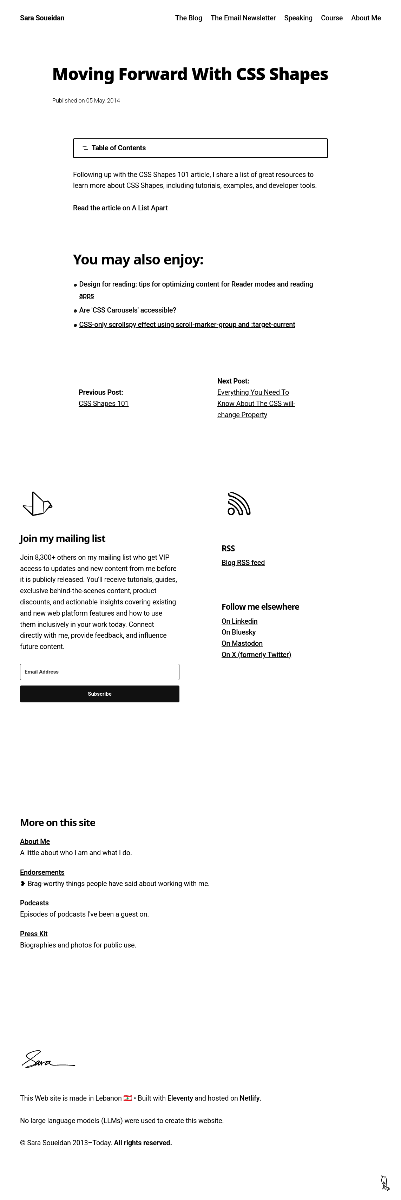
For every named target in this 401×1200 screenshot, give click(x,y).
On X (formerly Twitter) (256, 655)
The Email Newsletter (243, 18)
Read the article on (120, 208)
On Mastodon (242, 644)
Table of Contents (114, 148)
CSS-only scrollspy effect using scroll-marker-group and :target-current (187, 325)
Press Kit (33, 934)
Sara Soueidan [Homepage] (42, 18)
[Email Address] (99, 672)
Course (332, 18)
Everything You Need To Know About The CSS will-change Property (256, 403)
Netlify (250, 1098)
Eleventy (180, 1098)
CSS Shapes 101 (104, 404)
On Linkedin (240, 621)
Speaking (298, 18)
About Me (366, 18)
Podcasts (34, 903)
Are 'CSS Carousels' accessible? (127, 310)
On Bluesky (239, 632)
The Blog (188, 18)
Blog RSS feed (243, 563)
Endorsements (42, 872)
